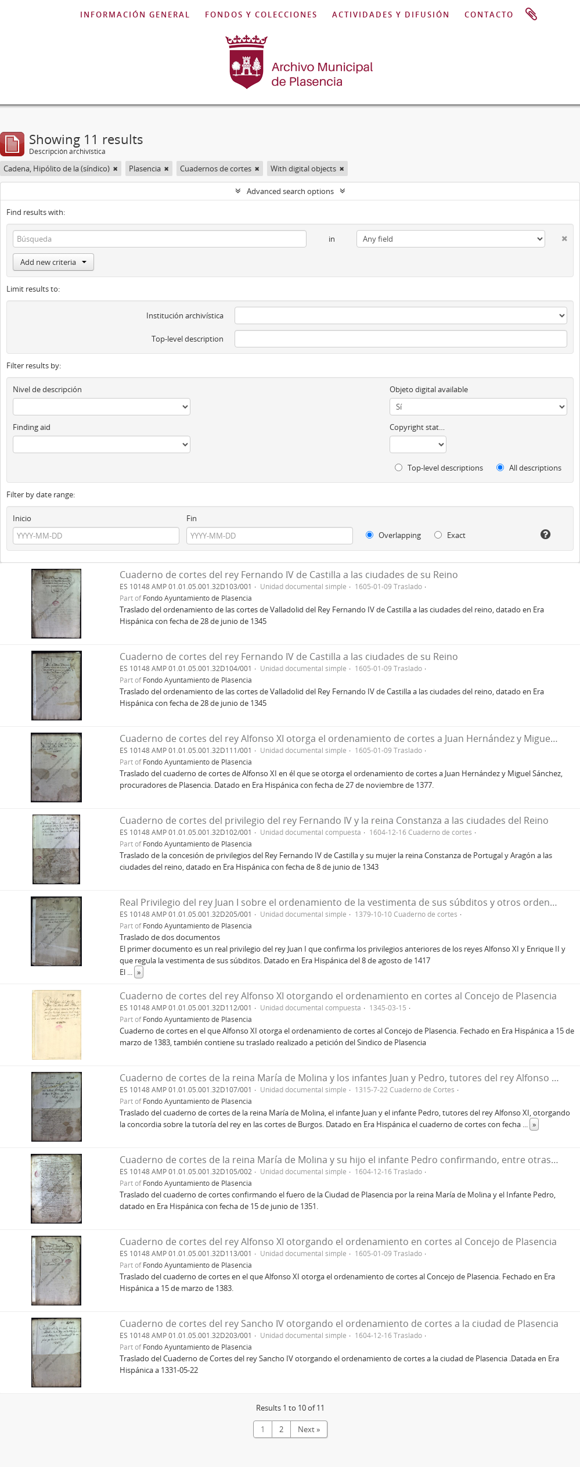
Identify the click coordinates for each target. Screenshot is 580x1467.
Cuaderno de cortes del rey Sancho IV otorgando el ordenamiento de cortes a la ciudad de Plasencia (339, 1323)
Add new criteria (53, 262)
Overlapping (393, 535)
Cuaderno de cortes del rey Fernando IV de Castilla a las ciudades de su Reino (289, 574)
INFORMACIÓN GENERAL (135, 14)
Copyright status (418, 427)
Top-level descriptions (439, 467)
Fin (191, 518)
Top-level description (188, 338)
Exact (450, 535)
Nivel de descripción (47, 389)
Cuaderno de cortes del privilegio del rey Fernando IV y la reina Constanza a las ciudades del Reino (334, 820)
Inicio (22, 518)
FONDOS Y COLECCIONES (261, 14)
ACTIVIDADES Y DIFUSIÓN (391, 14)
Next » (309, 1429)
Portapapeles (531, 14)
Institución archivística (185, 315)
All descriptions (528, 467)
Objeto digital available (429, 389)
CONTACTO (489, 14)
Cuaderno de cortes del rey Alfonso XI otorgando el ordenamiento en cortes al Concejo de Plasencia (338, 995)
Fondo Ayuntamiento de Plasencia (197, 597)
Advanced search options (290, 191)
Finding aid (32, 427)
